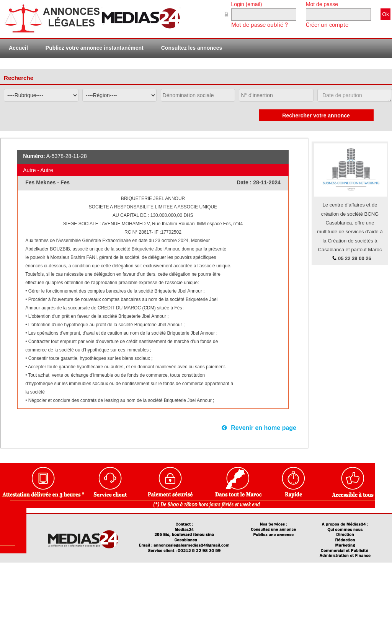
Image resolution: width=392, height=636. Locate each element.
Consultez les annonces (191, 48)
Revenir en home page (259, 428)
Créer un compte (327, 25)
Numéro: (34, 156)
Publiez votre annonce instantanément (95, 48)
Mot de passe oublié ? (259, 25)
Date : (245, 182)
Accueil (18, 48)
